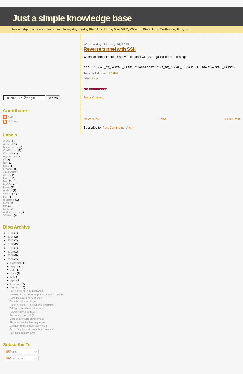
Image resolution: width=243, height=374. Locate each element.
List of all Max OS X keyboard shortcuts (31, 305)
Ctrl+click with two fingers (23, 301)
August (14, 266)
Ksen (11, 116)
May (13, 276)
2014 (10, 236)
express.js (9, 156)
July (13, 269)
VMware (8, 215)
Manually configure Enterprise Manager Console (36, 294)
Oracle (7, 193)
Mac (5, 181)
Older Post (232, 119)
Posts (11, 351)
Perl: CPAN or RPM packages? (26, 290)
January (15, 287)
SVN (6, 202)
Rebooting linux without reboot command (32, 329)
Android (8, 143)
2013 (10, 240)
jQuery (7, 174)
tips (5, 205)
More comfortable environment (26, 318)
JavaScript (9, 171)
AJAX (6, 140)
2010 (10, 251)
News (6, 187)
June (13, 273)
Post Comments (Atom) (119, 127)
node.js (7, 190)
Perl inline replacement (22, 332)
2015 (10, 232)
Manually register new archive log (28, 325)
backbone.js (10, 147)
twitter (6, 208)
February (16, 284)
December (16, 262)
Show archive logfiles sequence (27, 322)
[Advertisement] (139, 106)
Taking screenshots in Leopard (26, 308)
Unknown (13, 121)
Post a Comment (94, 97)
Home (162, 119)
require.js (8, 199)
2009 (10, 255)
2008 (10, 259)
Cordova (8, 153)
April (13, 280)
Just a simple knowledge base (71, 18)
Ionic (6, 165)
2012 (10, 243)
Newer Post (91, 119)
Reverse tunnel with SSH (110, 49)
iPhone (7, 168)
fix (4, 159)
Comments (14, 358)
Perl (5, 196)
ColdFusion (10, 150)
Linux (95, 78)
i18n (5, 162)
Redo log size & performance (25, 297)
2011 (10, 247)
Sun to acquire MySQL (22, 315)
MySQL (7, 184)
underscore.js (11, 212)
